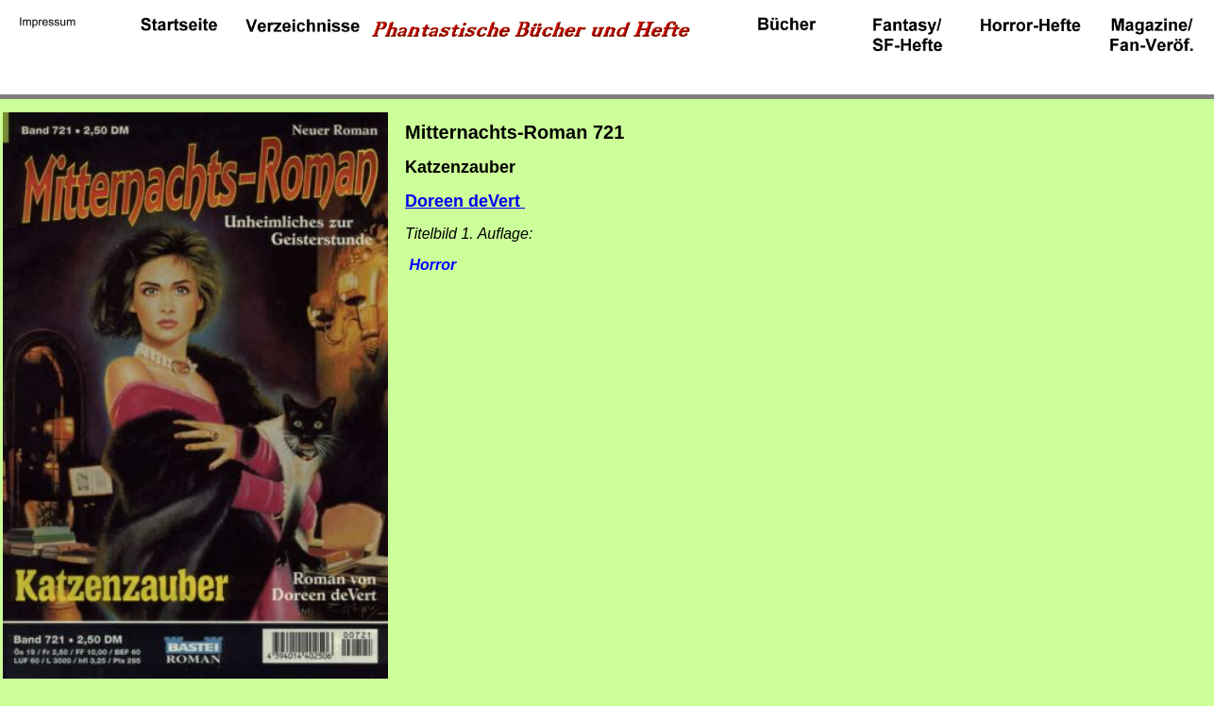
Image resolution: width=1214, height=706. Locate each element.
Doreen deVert (465, 201)
